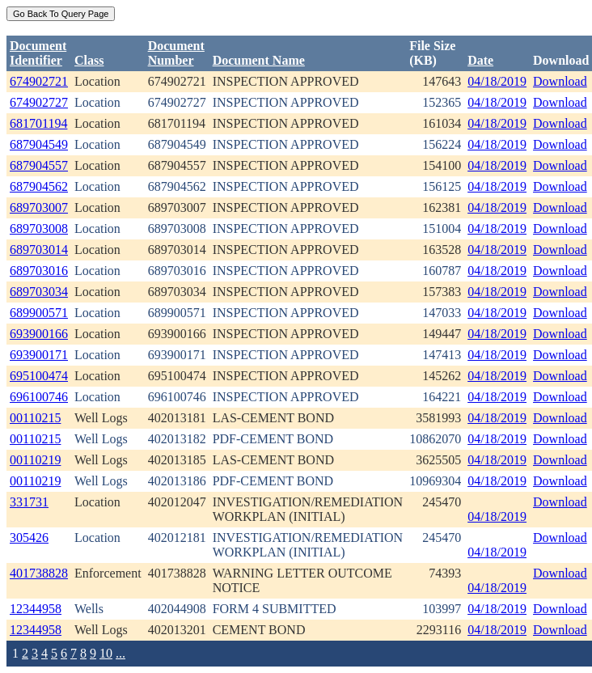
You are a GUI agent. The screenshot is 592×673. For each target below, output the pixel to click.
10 (105, 653)
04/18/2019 (496, 81)
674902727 (39, 102)
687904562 (39, 186)
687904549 (39, 144)
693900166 (39, 334)
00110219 (35, 460)
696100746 (39, 397)
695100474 (39, 376)
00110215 (35, 418)
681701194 (38, 123)
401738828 (39, 573)
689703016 (39, 270)
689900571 (39, 313)
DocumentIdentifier (38, 53)
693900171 (39, 355)
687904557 (39, 165)
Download (560, 81)
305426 (29, 537)
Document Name (259, 60)
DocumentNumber (176, 53)
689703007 (39, 207)
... (120, 653)
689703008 (39, 228)
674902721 (39, 81)
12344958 (35, 609)
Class (89, 60)
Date (480, 60)
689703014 (39, 249)
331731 (29, 502)
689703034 (39, 291)
